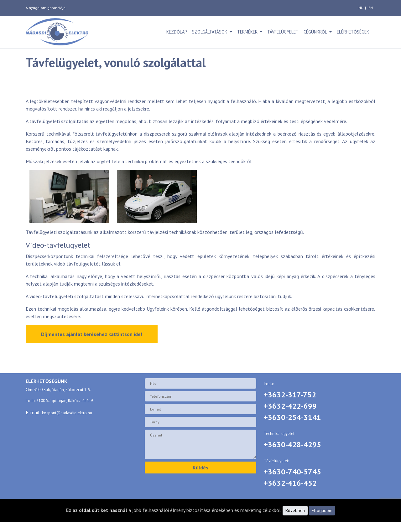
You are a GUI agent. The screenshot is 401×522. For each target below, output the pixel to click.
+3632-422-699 (290, 406)
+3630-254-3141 (292, 417)
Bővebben (295, 510)
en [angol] (370, 7)
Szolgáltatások (210, 32)
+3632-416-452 (290, 483)
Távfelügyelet (283, 32)
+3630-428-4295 (292, 444)
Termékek (248, 32)
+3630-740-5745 (292, 472)
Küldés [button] (200, 467)
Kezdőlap (176, 32)
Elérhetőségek (353, 32)
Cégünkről (316, 32)
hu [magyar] (360, 7)
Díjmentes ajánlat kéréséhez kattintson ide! (91, 334)
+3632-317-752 (290, 395)
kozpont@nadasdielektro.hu (67, 413)
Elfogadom (322, 510)
